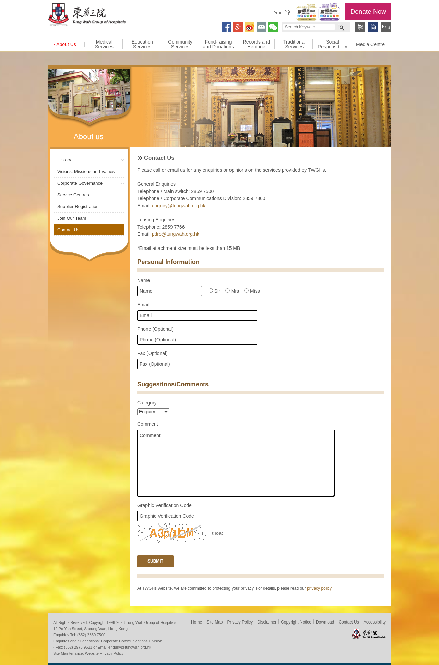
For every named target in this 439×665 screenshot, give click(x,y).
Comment (147, 424)
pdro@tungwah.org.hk (175, 234)
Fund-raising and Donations (218, 44)
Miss (252, 291)
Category (147, 403)
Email (143, 304)
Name (143, 280)
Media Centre (370, 44)
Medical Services (104, 44)
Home (196, 622)
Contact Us (68, 229)
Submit (155, 561)
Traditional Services (294, 44)
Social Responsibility (332, 44)
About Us (66, 44)
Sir (214, 291)
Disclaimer (266, 622)
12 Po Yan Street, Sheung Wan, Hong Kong (90, 629)
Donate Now (368, 11)
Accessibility (375, 622)
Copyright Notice (296, 622)
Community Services (180, 44)
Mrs (232, 291)
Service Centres (73, 194)
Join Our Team (71, 218)
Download (325, 622)
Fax (152, 353)
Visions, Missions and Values (86, 171)
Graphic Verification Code (164, 505)
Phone (155, 329)
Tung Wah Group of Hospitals (87, 15)
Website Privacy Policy (104, 653)
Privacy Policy (240, 622)
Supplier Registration (78, 206)
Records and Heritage (256, 44)
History (64, 159)
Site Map (214, 622)
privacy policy (319, 588)
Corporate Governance (80, 183)
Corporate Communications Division (131, 641)
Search (341, 27)
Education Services (142, 44)
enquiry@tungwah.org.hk (178, 205)
